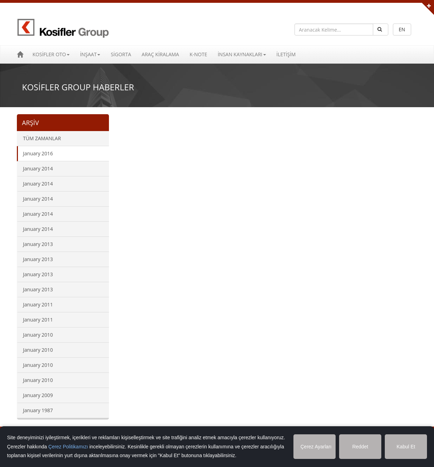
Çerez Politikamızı (68, 446)
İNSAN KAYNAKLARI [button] (242, 54)
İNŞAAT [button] (90, 54)
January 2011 (38, 304)
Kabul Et (406, 446)
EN (402, 29)
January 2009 (38, 395)
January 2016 (38, 153)
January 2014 (38, 168)
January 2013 (38, 244)
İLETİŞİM (286, 54)
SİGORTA (121, 54)
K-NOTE (198, 54)
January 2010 (38, 334)
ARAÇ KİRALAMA (160, 54)
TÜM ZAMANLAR (42, 138)
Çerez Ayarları (315, 446)
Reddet (360, 446)
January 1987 (38, 410)
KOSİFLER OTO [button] (51, 54)
